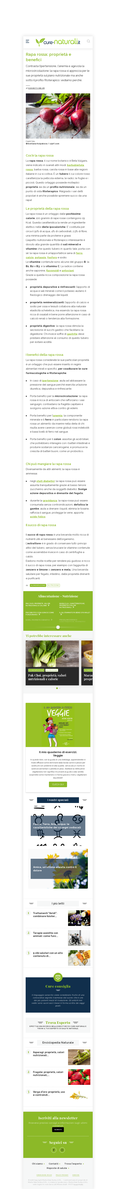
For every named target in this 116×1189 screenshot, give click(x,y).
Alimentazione (38, 585)
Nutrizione (53, 585)
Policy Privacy (62, 1175)
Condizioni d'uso (44, 1175)
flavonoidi (52, 270)
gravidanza (50, 500)
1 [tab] (57, 688)
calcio (30, 257)
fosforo (52, 257)
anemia (58, 415)
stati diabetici (46, 481)
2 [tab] (59, 688)
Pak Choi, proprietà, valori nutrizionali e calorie (38, 604)
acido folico (37, 516)
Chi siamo (37, 1163)
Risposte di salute (57, 1168)
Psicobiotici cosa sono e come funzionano (40, 613)
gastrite (72, 333)
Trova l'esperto (73, 1163)
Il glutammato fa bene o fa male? (74, 612)
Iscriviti (58, 1130)
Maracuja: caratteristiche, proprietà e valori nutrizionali (72, 605)
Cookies (75, 1175)
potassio (40, 257)
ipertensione (50, 380)
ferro (79, 253)
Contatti (53, 1163)
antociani (68, 270)
